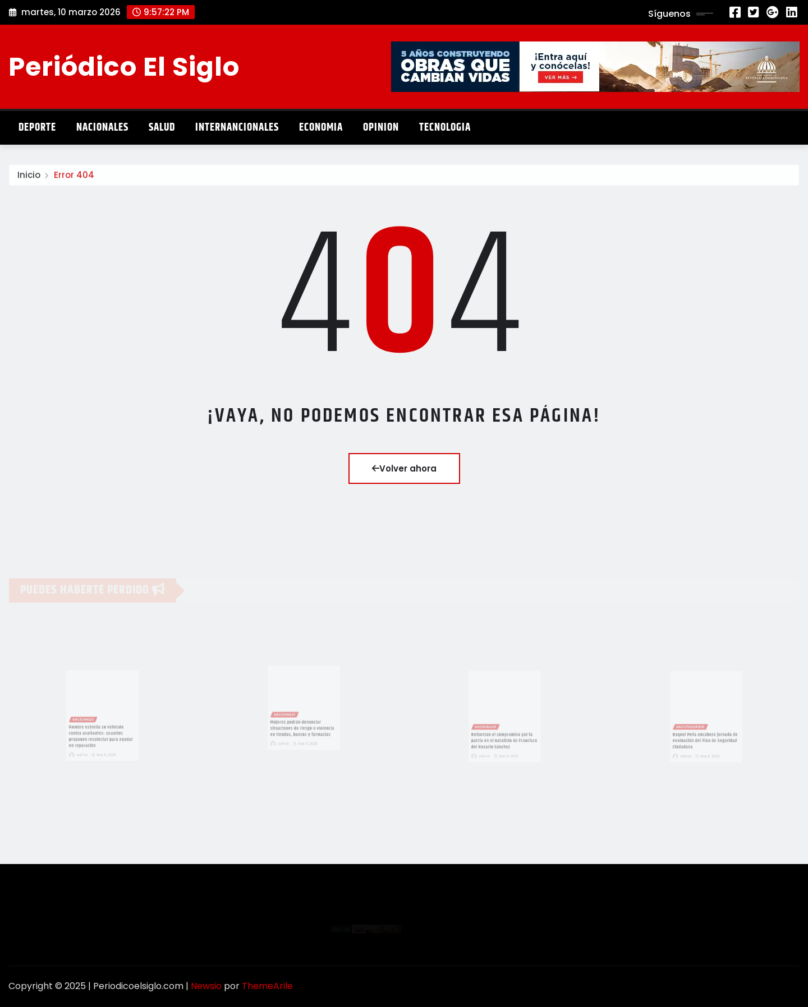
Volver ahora (404, 468)
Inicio (28, 177)
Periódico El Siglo (124, 67)
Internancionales (237, 127)
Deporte (37, 127)
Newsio (206, 986)
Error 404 (74, 177)
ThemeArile (267, 986)
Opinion (381, 127)
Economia (321, 127)
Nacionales (102, 127)
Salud (162, 127)
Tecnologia (445, 127)
